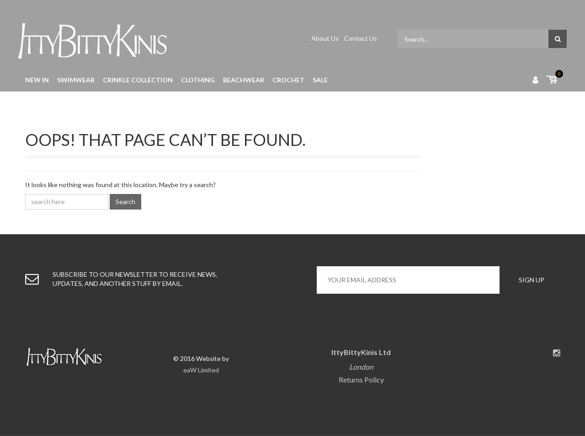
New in (37, 80)
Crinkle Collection (138, 80)
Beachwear (243, 80)
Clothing (198, 80)
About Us (325, 38)
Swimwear (76, 80)
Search (125, 201)
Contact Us (360, 38)
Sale (320, 80)
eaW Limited (201, 370)
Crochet (288, 80)
